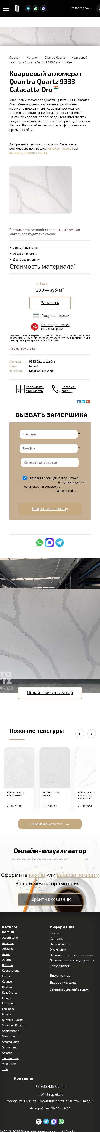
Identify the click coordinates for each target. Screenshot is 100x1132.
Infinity (6, 998)
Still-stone (9, 1047)
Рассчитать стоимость (35, 389)
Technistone (10, 1058)
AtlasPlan (8, 948)
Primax (6, 1014)
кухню (37, 874)
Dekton (7, 987)
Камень (55, 933)
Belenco (7, 965)
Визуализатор (60, 975)
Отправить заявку (50, 508)
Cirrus (6, 976)
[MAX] (43, 8)
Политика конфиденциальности (72, 960)
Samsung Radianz (14, 1025)
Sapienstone (10, 1031)
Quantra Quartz (12, 1020)
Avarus (7, 959)
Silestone (8, 1036)
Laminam (8, 1009)
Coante (7, 981)
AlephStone (10, 937)
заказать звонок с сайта (28, 153)
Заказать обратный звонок (69, 989)
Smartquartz (10, 1041)
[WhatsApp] (36, 8)
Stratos (7, 1052)
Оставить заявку (69, 389)
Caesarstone (11, 970)
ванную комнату (78, 874)
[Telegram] (28, 8)
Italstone (8, 1003)
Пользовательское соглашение (71, 955)
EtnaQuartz (9, 992)
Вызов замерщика (63, 982)
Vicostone (9, 1063)
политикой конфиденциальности (50, 488)
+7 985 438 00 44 (81, 8)
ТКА (5, 1069)
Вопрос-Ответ (59, 966)
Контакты (56, 938)
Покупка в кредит (56, 315)
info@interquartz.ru (50, 1094)
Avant (6, 954)
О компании (58, 949)
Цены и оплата (60, 944)
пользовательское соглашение (35, 482)
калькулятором (59, 148)
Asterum (8, 943)
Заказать (50, 302)
